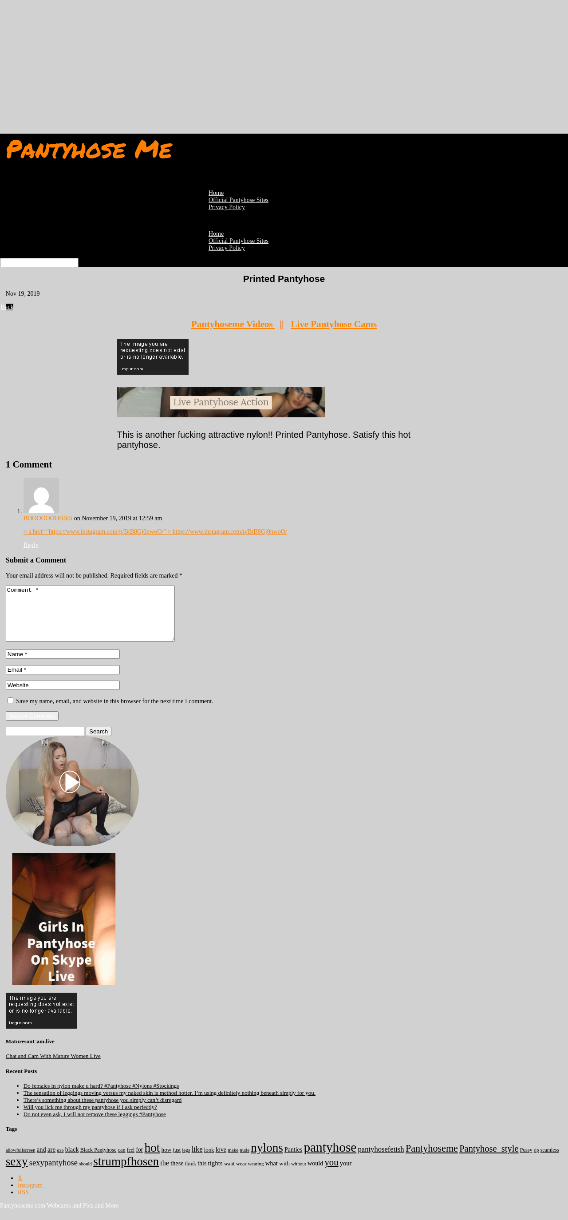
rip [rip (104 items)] (536, 1160)
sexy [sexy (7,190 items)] (17, 1172)
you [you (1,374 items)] (332, 1173)
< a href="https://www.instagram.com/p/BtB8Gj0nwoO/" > (98, 531)
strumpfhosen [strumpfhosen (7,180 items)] (126, 1172)
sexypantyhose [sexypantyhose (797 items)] (53, 1173)
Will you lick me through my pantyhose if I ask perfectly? (90, 1117)
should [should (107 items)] (85, 1174)
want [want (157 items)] (229, 1174)
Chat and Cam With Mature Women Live (53, 1066)
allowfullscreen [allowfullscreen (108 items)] (21, 1160)
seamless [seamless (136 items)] (549, 1161)
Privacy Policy (227, 207)
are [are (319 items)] (51, 1160)
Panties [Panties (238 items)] (293, 1160)
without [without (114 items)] (298, 1174)
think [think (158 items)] (190, 1174)
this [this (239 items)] (201, 1174)
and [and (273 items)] (41, 1160)
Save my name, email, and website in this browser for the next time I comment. (114, 712)
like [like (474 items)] (197, 1160)
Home (216, 233)
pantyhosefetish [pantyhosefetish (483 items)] (381, 1160)
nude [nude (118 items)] (244, 1160)
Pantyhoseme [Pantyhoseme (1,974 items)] (432, 1159)
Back (10, 307)
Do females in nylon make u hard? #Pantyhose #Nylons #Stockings (101, 1096)
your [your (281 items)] (346, 1173)
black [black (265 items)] (72, 1160)
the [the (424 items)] (164, 1173)
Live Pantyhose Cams (334, 324)
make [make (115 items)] (233, 1160)
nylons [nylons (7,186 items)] (267, 1158)
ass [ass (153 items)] (60, 1160)
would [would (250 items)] (315, 1173)
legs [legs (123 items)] (186, 1160)
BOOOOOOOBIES (48, 518)
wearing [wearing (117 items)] (256, 1174)
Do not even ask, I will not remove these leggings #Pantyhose (95, 1124)
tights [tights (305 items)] (215, 1173)
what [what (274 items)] (271, 1173)
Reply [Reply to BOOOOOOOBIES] (31, 545)
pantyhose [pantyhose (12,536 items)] (330, 1158)
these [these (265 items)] (176, 1173)
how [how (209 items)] (167, 1160)
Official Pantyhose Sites (238, 241)
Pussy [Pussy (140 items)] (526, 1160)
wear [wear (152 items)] (241, 1174)
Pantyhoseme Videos (233, 324)
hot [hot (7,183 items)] (152, 1158)
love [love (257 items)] (221, 1160)
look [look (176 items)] (209, 1160)
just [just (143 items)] (177, 1160)
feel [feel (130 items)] (130, 1161)
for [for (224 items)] (139, 1160)
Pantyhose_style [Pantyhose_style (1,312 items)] (488, 1159)
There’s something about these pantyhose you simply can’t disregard (102, 1110)
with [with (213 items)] (284, 1174)
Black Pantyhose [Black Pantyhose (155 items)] (98, 1160)
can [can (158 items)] (122, 1160)
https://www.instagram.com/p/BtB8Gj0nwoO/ (230, 531)
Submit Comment (32, 726)
